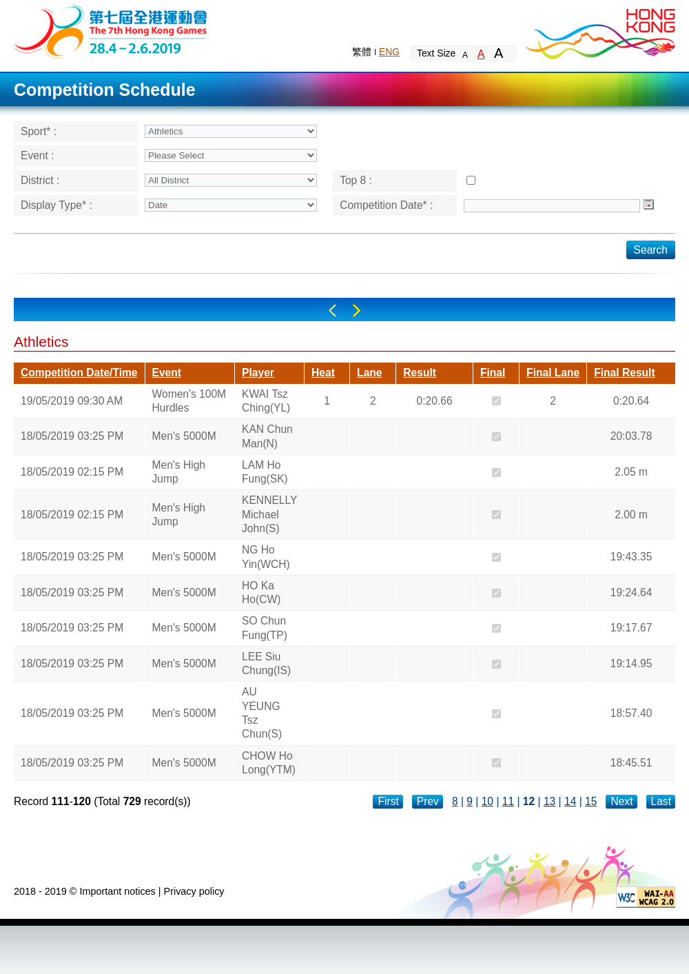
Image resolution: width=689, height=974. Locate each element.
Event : (37, 155)
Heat (323, 372)
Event (166, 372)
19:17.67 (631, 627)
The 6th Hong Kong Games (111, 30)
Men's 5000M (184, 436)
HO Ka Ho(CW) (261, 592)
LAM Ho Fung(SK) (265, 472)
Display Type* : (56, 205)
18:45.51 (631, 763)
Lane (369, 372)
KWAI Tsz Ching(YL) (266, 401)
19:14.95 (631, 663)
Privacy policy (194, 891)
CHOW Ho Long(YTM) (269, 762)
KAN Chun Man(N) (267, 436)
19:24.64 (631, 592)
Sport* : (38, 131)
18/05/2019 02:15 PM (72, 472)
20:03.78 (631, 436)
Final (492, 372)
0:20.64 (631, 401)
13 (549, 801)
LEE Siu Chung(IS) (266, 663)
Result (419, 372)
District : (40, 180)
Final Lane (552, 372)
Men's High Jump (179, 472)
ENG (389, 51)
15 (591, 801)
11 (508, 801)
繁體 (361, 51)
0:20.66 (435, 401)
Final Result (624, 372)
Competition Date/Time (79, 372)
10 (487, 801)
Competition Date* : (386, 205)
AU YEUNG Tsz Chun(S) (262, 713)
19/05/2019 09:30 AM (72, 401)
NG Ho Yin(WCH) (266, 556)
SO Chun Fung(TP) (264, 627)
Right (356, 310)
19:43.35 (631, 556)
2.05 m (631, 472)
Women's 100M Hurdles (189, 401)
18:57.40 (631, 713)
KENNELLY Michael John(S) (269, 514)
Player (258, 372)
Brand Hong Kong (599, 31)
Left (332, 310)
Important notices (117, 891)
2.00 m (631, 514)
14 (570, 801)
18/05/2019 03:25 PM (72, 436)
